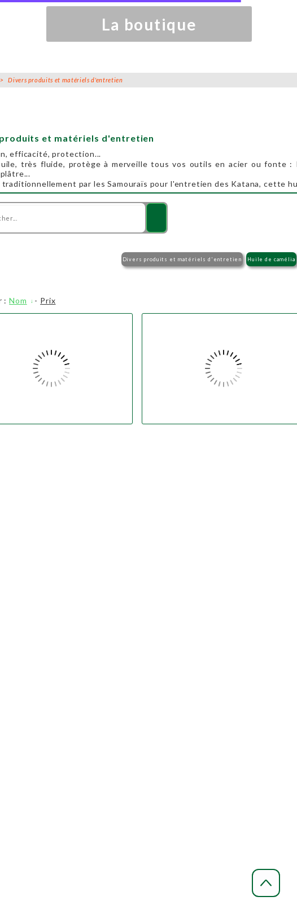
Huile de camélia (271, 259)
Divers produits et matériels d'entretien (182, 259)
